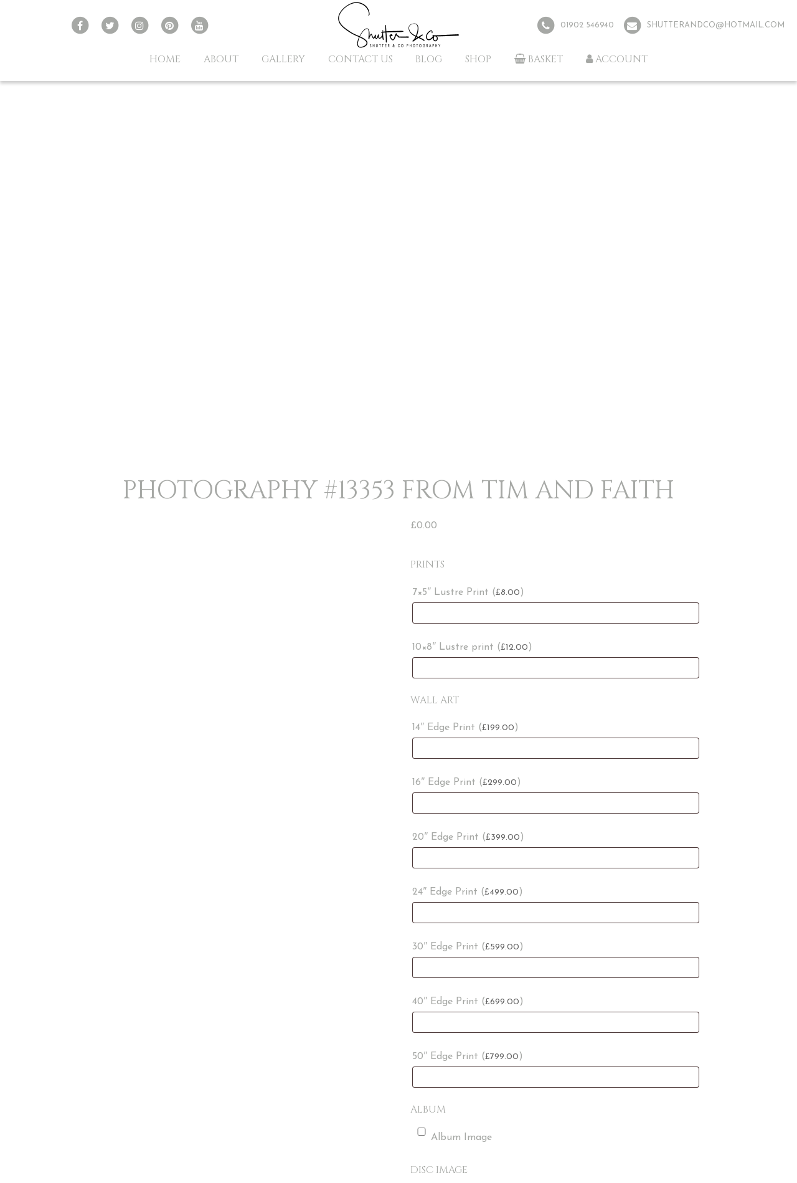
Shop (478, 59)
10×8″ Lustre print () (472, 647)
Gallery (283, 59)
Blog (428, 59)
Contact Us (360, 59)
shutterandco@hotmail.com (716, 25)
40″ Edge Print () (468, 1002)
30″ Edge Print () (468, 947)
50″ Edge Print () (467, 1057)
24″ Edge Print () (467, 892)
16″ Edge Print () (466, 782)
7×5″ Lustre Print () (468, 592)
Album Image (452, 1135)
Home (165, 59)
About (221, 59)
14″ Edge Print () (465, 728)
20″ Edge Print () (468, 837)
